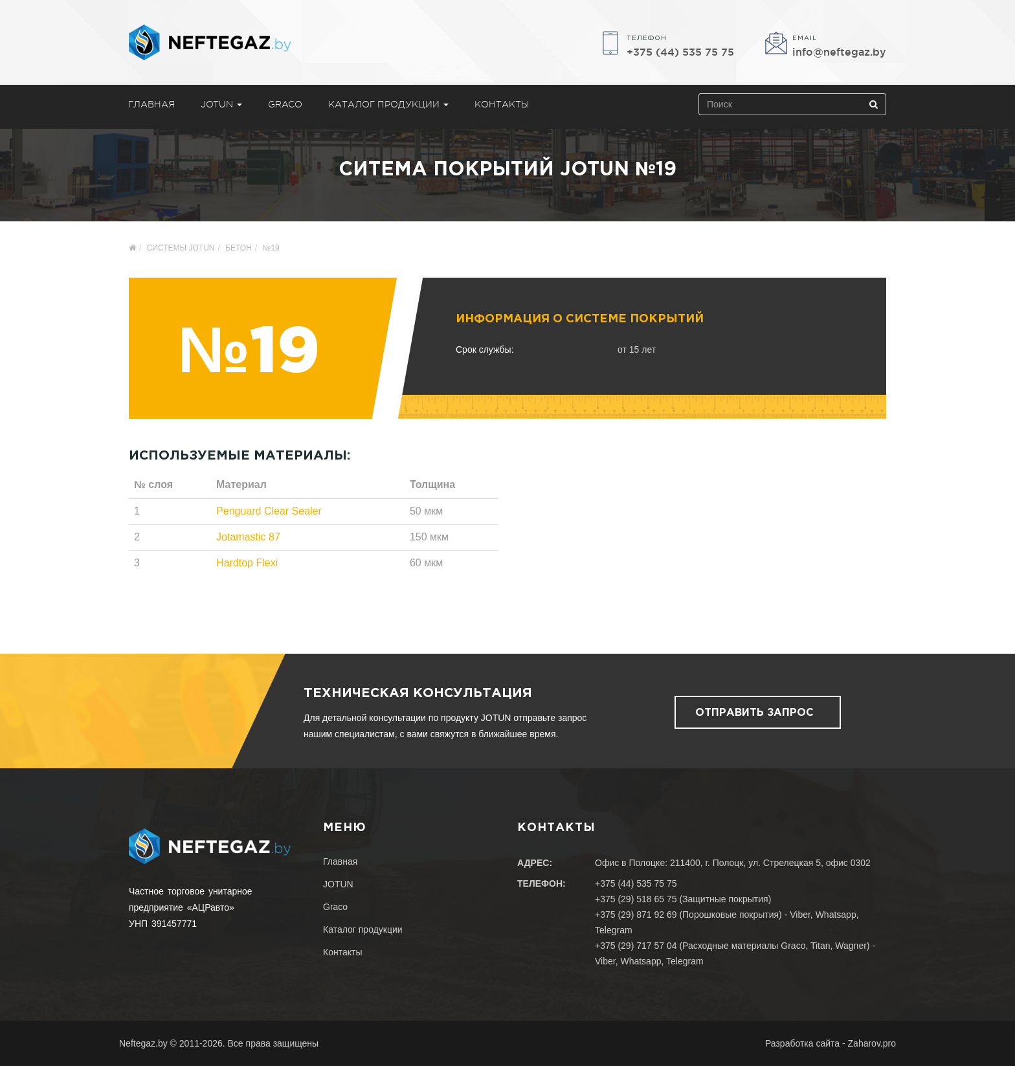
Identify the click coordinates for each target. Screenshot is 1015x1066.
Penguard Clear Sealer (269, 510)
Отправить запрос (754, 713)
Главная (151, 104)
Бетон (238, 247)
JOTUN (221, 104)
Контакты (501, 104)
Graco (285, 104)
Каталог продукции (388, 104)
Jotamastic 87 (248, 536)
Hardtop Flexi (247, 562)
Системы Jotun (181, 247)
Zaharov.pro (872, 1043)
